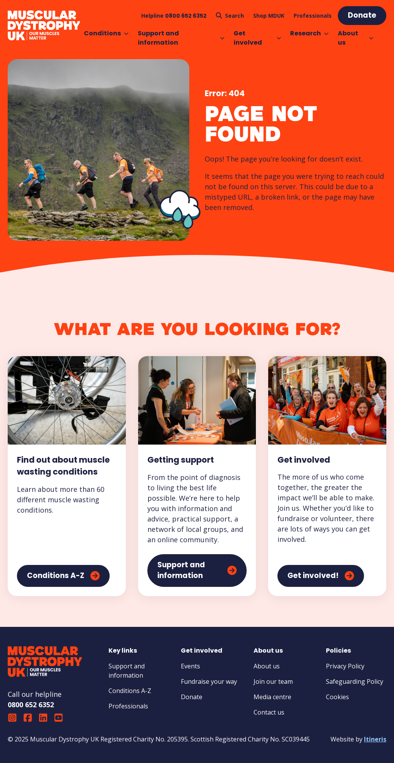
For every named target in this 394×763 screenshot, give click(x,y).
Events (190, 666)
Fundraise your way (209, 681)
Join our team (273, 681)
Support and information (181, 38)
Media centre (272, 697)
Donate (191, 697)
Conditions (106, 33)
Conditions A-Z (130, 690)
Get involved (257, 38)
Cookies (337, 697)
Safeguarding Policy (354, 681)
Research (309, 33)
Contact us (269, 712)
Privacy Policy (345, 666)
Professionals (128, 706)
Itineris (375, 739)
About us (355, 38)
